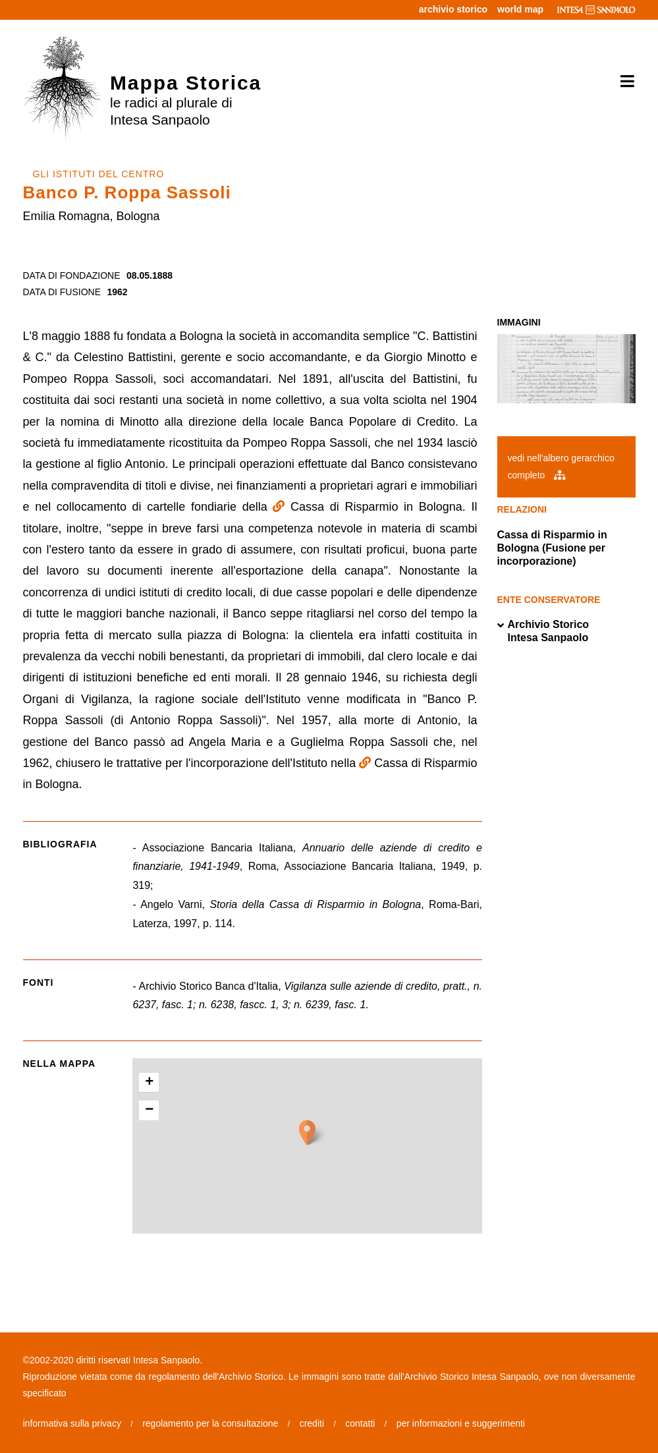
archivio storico (453, 9)
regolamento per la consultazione (210, 1423)
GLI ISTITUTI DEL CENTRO (99, 174)
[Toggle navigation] (623, 81)
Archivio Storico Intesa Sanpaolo (543, 631)
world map (520, 9)
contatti (360, 1423)
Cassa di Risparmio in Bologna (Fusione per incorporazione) (552, 548)
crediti (312, 1423)
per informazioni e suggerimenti (461, 1423)
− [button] (149, 1110)
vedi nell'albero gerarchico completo (561, 466)
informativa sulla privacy (72, 1423)
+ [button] (149, 1083)
